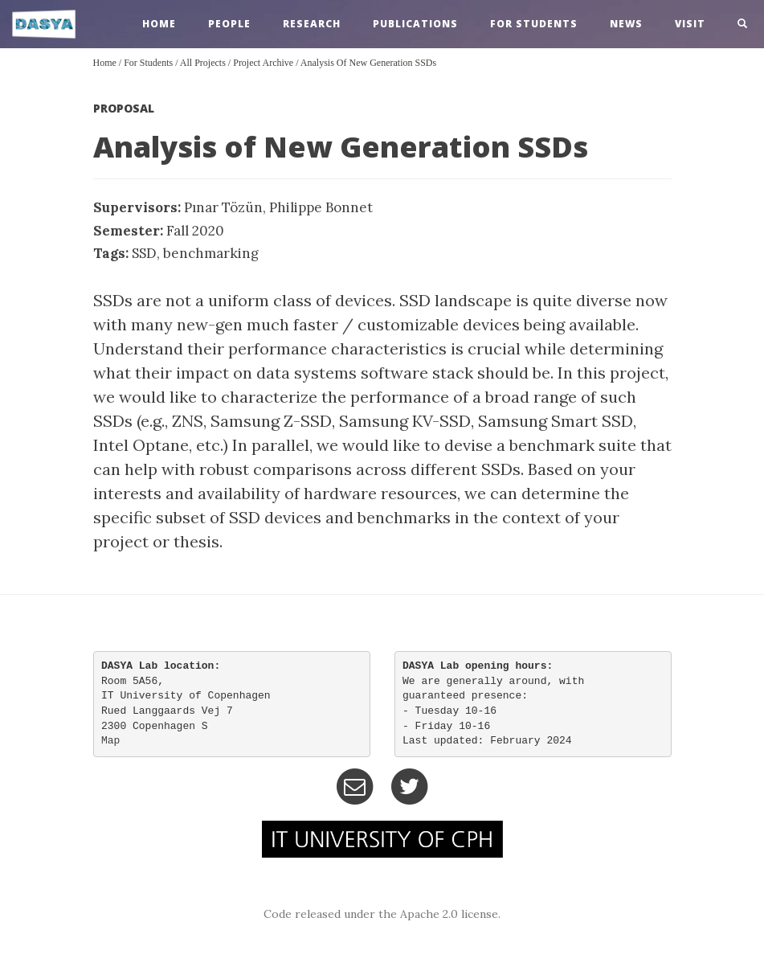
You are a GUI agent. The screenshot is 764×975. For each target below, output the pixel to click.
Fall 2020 (195, 231)
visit (690, 24)
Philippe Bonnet (321, 207)
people (229, 24)
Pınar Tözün (223, 207)
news (626, 24)
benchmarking (211, 253)
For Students (534, 24)
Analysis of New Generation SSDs (368, 62)
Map (110, 741)
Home (104, 62)
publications (415, 24)
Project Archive (263, 62)
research (312, 24)
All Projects (203, 62)
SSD (144, 253)
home (159, 24)
